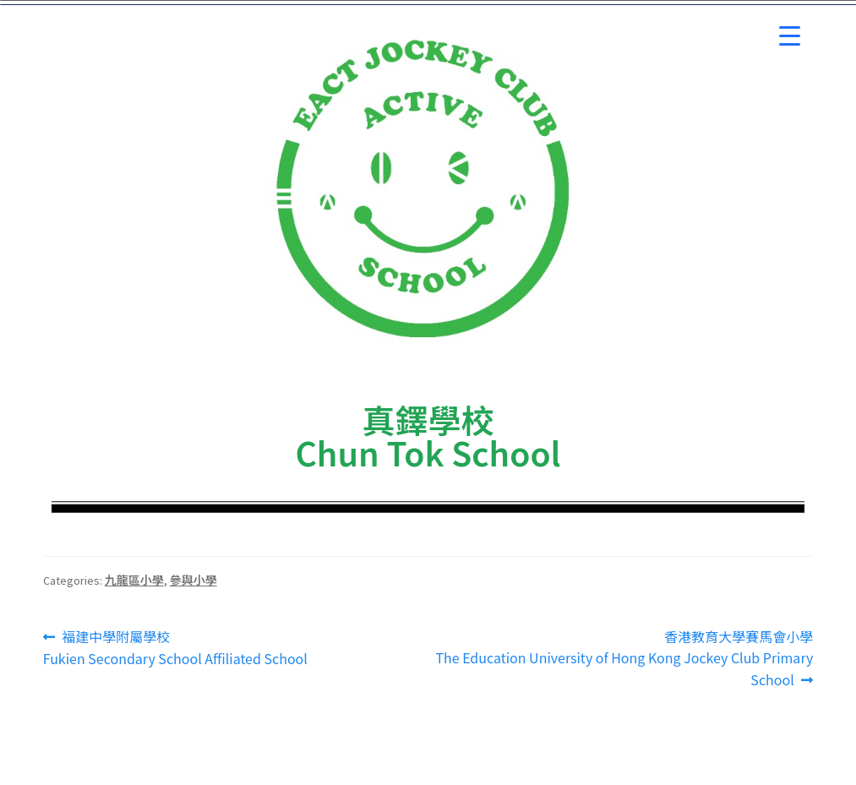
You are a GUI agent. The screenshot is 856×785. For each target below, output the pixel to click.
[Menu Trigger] (789, 36)
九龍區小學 (134, 579)
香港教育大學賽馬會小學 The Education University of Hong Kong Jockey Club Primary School (624, 658)
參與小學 (193, 579)
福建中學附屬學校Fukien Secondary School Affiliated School (175, 647)
